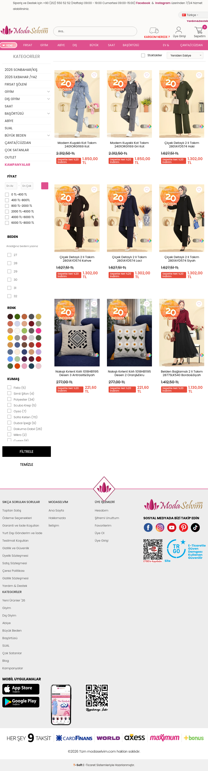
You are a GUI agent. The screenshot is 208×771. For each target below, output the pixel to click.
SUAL (151, 45)
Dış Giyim (9, 615)
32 (12, 296)
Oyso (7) (16, 411)
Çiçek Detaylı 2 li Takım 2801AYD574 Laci (129, 259)
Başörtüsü (9, 638)
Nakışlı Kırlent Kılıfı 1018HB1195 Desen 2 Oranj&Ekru (129, 373)
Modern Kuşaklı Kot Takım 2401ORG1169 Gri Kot (129, 145)
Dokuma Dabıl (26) (24, 428)
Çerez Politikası (13, 570)
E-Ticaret (89, 749)
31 (11, 288)
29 (12, 271)
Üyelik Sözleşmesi (15, 555)
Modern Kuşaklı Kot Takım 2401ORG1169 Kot (77, 145)
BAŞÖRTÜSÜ (131, 45)
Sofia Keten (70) (22, 416)
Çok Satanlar (12, 653)
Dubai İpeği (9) (21, 422)
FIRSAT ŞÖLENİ (28, 45)
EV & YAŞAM (168, 45)
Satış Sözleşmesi (14, 563)
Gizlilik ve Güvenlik (15, 548)
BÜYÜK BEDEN (94, 45)
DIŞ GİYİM (76, 45)
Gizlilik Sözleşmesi (15, 578)
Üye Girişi (101, 540)
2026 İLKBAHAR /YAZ (21, 77)
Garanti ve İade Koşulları (20, 525)
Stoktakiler (151, 55)
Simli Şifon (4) (20, 393)
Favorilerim (103, 525)
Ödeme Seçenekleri (17, 518)
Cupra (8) (18, 440)
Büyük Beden (12, 630)
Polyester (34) (20, 399)
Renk (11, 307)
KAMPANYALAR (17, 164)
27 (12, 255)
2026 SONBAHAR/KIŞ (21, 69)
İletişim (54, 525)
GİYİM (44, 45)
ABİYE (61, 45)
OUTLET (10, 157)
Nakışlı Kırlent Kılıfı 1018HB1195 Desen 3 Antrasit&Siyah (77, 373)
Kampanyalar (12, 668)
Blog (5, 660)
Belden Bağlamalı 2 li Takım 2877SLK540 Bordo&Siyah (182, 373)
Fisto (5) (16, 387)
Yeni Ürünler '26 (13, 600)
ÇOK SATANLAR (17, 150)
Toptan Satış (11, 510)
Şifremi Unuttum (107, 518)
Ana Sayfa (56, 510)
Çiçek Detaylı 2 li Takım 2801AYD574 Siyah (181, 259)
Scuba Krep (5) (21, 405)
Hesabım (101, 510)
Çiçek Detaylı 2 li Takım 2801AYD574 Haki (181, 145)
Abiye (6, 623)
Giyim (6, 608)
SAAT (111, 45)
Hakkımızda (57, 518)
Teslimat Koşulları (15, 540)
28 (12, 263)
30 (12, 279)
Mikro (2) (17, 434)
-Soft (78, 749)
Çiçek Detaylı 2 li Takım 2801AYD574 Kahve (77, 259)
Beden (12, 236)
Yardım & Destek (14, 586)
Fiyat (12, 176)
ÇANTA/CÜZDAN (191, 45)
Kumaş (13, 379)
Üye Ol (99, 533)
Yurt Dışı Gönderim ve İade (22, 533)
